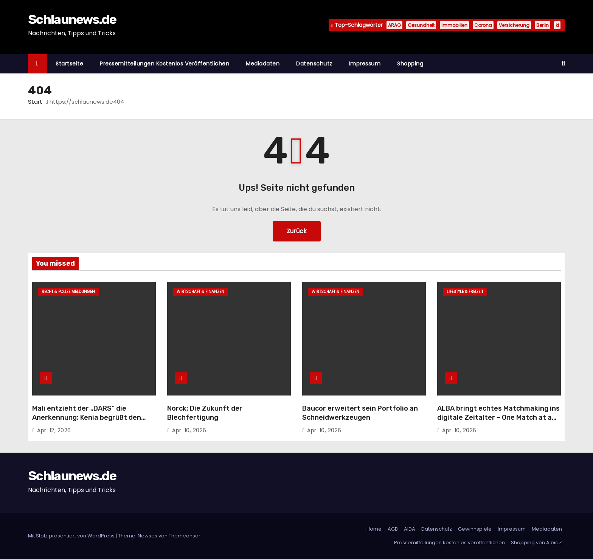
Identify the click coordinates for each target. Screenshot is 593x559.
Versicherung (514, 25)
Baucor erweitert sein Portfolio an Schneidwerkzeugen (360, 413)
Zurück (297, 231)
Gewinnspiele (475, 529)
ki (557, 25)
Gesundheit (421, 25)
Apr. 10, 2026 (189, 430)
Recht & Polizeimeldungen (68, 291)
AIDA (409, 529)
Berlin (542, 25)
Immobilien (454, 25)
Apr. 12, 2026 (54, 430)
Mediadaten (262, 63)
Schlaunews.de (72, 19)
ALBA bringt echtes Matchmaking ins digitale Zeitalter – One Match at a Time (498, 417)
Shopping (410, 63)
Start (35, 102)
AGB (393, 529)
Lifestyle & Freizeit (465, 291)
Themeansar (184, 535)
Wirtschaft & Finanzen (200, 291)
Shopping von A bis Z (536, 542)
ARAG (394, 25)
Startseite (69, 63)
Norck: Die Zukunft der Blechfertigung (204, 413)
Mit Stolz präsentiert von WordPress (72, 535)
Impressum (365, 63)
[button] (563, 63)
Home (374, 529)
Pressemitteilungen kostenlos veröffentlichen (164, 63)
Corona (483, 25)
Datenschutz (314, 63)
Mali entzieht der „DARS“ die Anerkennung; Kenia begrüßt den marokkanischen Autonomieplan (86, 417)
